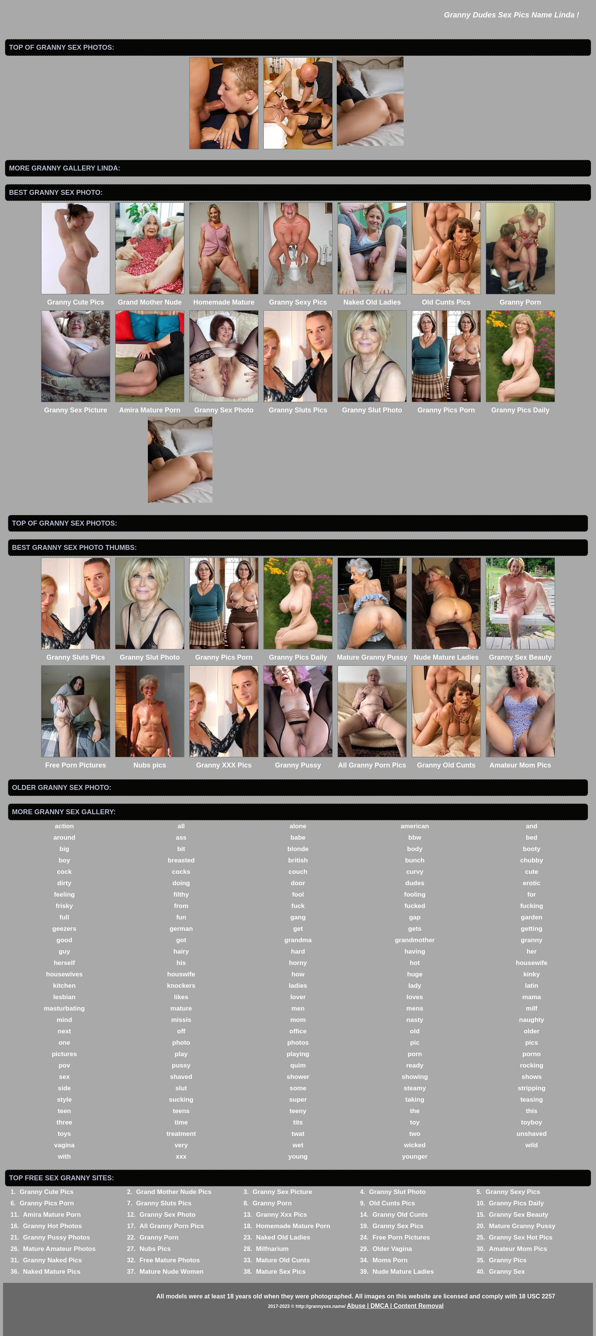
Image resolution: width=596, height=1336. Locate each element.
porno (532, 1054)
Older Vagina (392, 1248)
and (531, 826)
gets (415, 928)
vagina (64, 1145)
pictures (64, 1054)
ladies (298, 985)
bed (531, 837)
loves (415, 997)
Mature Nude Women (171, 1271)
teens (181, 1111)
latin (531, 985)
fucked (414, 906)
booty (532, 849)
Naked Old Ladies (283, 1237)
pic (415, 1042)
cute (531, 871)
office (297, 1031)
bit (181, 849)
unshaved (532, 1133)
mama (531, 997)
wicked (415, 1145)
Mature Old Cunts (283, 1260)
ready (414, 1065)
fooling (415, 894)
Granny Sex (507, 1271)
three (64, 1122)
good (65, 940)
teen (64, 1111)
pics (531, 1042)
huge (415, 974)
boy (64, 860)
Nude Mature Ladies (403, 1271)
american (415, 826)
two (414, 1133)
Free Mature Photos (169, 1260)
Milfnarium (272, 1248)
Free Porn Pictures (401, 1237)
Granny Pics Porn (47, 1203)
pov (64, 1065)
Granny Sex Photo (167, 1214)
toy (415, 1122)
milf (531, 1008)
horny (298, 962)
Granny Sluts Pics (164, 1203)
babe (298, 837)
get (298, 928)
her (531, 951)
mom (298, 1019)
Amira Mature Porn (52, 1214)
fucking (531, 906)
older (532, 1031)
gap (414, 917)
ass (181, 837)
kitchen (64, 985)
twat (298, 1133)
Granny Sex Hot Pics (520, 1237)
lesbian (64, 997)
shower (298, 1076)
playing (298, 1054)
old (415, 1031)
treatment (181, 1133)
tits (298, 1122)
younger (415, 1156)
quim (298, 1065)
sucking (181, 1099)
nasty (414, 1019)
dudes (414, 883)
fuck (297, 906)
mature (181, 1008)
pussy (181, 1065)
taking (414, 1099)
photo (181, 1042)
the (415, 1111)
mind (64, 1019)
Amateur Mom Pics (518, 1248)
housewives (64, 974)
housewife (531, 962)
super (298, 1099)
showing (415, 1076)
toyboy (531, 1122)
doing (181, 883)
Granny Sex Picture (282, 1191)
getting (531, 928)
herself (64, 962)
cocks (181, 871)
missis (181, 1019)
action (64, 826)
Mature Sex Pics (280, 1271)
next (64, 1031)
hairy (181, 951)
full (65, 917)
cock (64, 871)
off (181, 1031)
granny (531, 940)
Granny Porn (272, 1203)
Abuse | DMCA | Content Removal (395, 1306)
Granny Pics (507, 1260)
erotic (532, 883)
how (298, 974)
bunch (415, 860)
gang (298, 917)
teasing (531, 1099)
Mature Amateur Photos (59, 1248)
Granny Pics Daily (516, 1203)
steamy (415, 1088)
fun (181, 917)
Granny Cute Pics (47, 1191)
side (64, 1088)
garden (531, 917)
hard (298, 951)
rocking (531, 1065)
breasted (181, 860)
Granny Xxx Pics (281, 1214)
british (298, 860)
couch (298, 871)
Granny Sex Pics (397, 1226)
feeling (64, 894)
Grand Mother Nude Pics (173, 1191)
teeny (298, 1111)
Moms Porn (390, 1260)
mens (414, 1008)
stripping (531, 1088)
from (181, 906)
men (297, 1008)
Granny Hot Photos (52, 1226)
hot (415, 962)
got (181, 940)
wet (298, 1145)
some (298, 1088)
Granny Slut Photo (397, 1191)
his (181, 962)
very (181, 1145)
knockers (181, 985)
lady (414, 985)
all (181, 826)
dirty (64, 883)
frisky (64, 906)
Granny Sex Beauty (518, 1214)
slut (181, 1088)
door (298, 883)
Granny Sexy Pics (512, 1191)
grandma (298, 940)
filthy (181, 894)
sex (64, 1076)
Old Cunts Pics (392, 1203)
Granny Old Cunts (400, 1214)
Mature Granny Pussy (522, 1226)
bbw (414, 837)
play (181, 1054)
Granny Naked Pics (52, 1260)
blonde (298, 849)
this (531, 1111)
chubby (531, 860)
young (298, 1156)
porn (414, 1054)
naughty (531, 1019)
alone (298, 826)
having (414, 951)
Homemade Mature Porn (293, 1226)
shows (532, 1076)
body (415, 849)
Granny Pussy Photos (56, 1237)
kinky (531, 974)
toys (64, 1133)
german (181, 928)
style (64, 1099)
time (181, 1122)
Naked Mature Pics (52, 1271)
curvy (414, 871)
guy (64, 951)
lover (298, 997)
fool (298, 894)
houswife (181, 974)
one (64, 1042)
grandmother (415, 940)
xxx (181, 1156)
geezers (64, 928)
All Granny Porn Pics (171, 1226)
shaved (181, 1076)
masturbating (64, 1008)
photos (298, 1042)
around (64, 837)
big (65, 849)
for (531, 894)
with (64, 1156)
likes (181, 997)
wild (531, 1145)
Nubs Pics (155, 1248)
